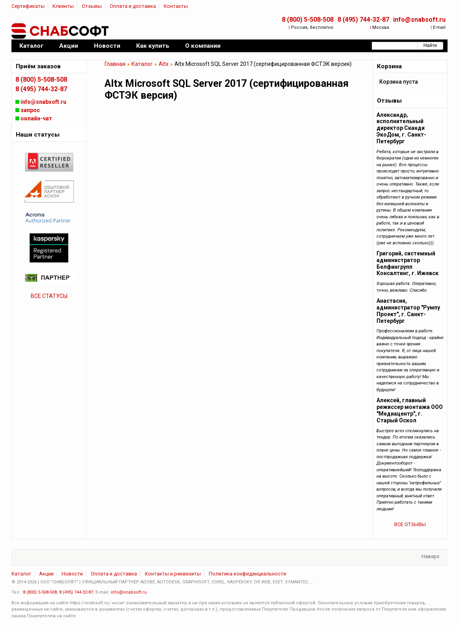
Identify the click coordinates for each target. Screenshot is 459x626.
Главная (115, 64)
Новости (72, 574)
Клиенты (63, 6)
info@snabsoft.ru (419, 19)
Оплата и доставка (133, 6)
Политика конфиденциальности (247, 574)
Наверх (430, 556)
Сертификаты (28, 6)
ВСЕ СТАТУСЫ (49, 296)
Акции (46, 574)
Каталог (142, 64)
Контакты (176, 6)
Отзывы (92, 6)
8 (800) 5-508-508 (307, 19)
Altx (164, 64)
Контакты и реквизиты (173, 574)
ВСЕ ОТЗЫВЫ (410, 524)
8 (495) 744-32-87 (363, 19)
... (311, 582)
